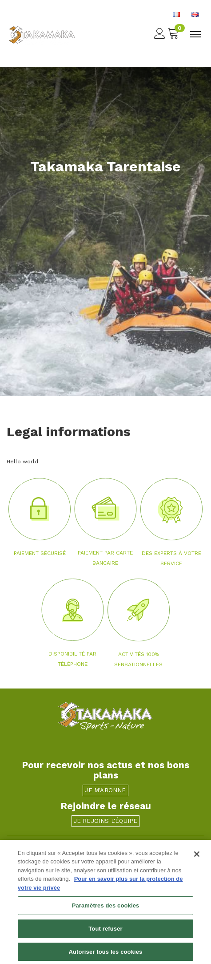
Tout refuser (105, 931)
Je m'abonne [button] (105, 790)
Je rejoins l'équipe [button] (106, 821)
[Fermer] (197, 857)
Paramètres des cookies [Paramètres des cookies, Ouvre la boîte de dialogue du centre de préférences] (105, 909)
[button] (53, 313)
